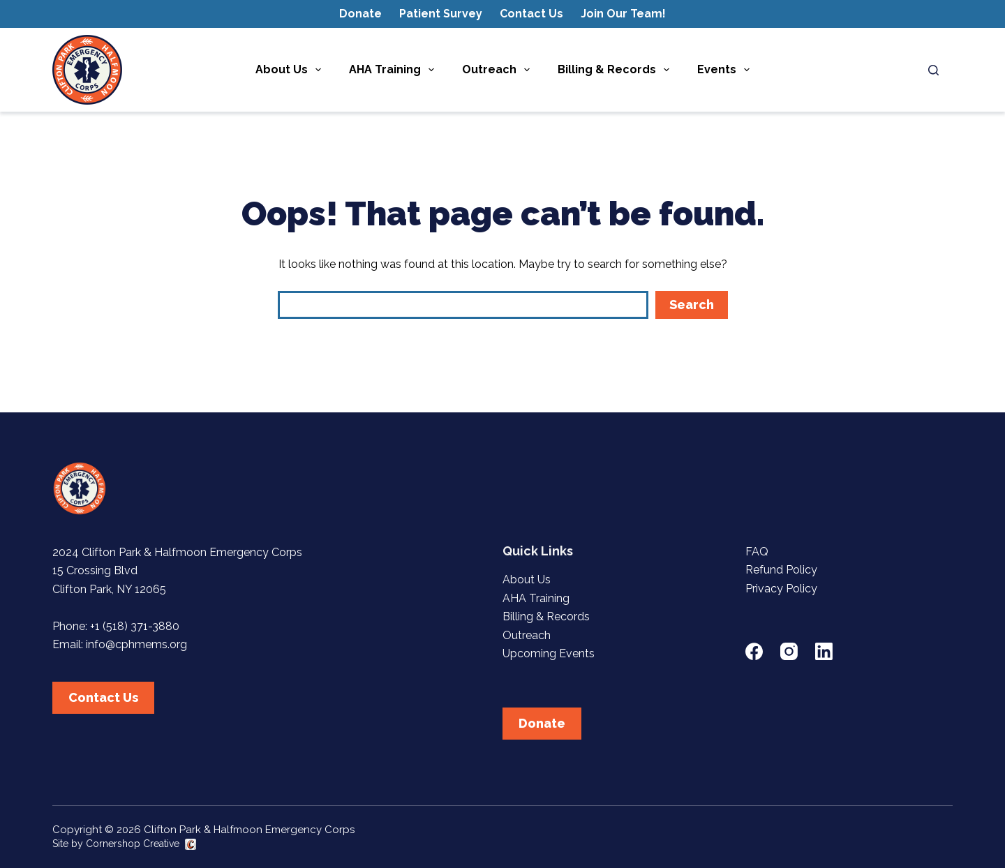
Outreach (498, 69)
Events (726, 69)
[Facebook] (754, 651)
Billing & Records (616, 69)
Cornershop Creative (132, 843)
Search (691, 304)
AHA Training (394, 69)
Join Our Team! (623, 13)
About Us (291, 69)
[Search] (933, 70)
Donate (360, 13)
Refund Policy (781, 569)
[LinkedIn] (824, 651)
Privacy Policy (781, 588)
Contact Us (531, 13)
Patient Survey (440, 13)
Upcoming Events (548, 653)
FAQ (756, 551)
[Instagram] (789, 651)
